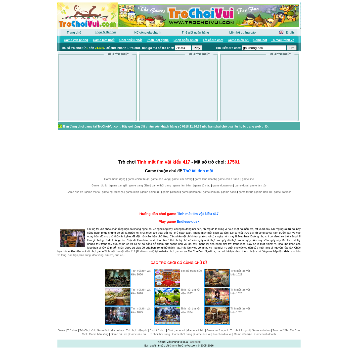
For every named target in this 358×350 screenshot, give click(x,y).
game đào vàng (160, 178)
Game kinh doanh (265, 334)
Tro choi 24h (280, 330)
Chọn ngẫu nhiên (186, 40)
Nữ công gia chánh (147, 32)
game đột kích (282, 191)
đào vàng (97, 255)
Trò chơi (72, 330)
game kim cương (182, 178)
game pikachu (171, 191)
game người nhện (113, 191)
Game (61, 330)
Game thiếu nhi (238, 40)
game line (248, 178)
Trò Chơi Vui (87, 330)
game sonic (229, 191)
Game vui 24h (195, 330)
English (291, 32)
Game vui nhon (261, 330)
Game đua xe (75, 191)
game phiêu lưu (150, 191)
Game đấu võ (119, 334)
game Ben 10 (264, 191)
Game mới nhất (104, 40)
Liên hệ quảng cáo (242, 32)
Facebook (194, 341)
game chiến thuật (138, 178)
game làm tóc (258, 185)
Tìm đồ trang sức (191, 270)
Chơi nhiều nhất (130, 40)
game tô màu (202, 185)
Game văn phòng (76, 40)
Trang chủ (74, 32)
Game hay (117, 330)
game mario (92, 191)
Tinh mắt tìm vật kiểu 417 (198, 214)
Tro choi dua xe (222, 334)
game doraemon (222, 185)
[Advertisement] (97, 89)
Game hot (260, 40)
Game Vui (103, 330)
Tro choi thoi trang (159, 334)
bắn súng (85, 255)
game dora (241, 185)
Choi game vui (176, 330)
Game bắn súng (98, 334)
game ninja (132, 191)
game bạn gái (118, 185)
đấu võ (109, 255)
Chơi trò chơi (157, 330)
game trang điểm (139, 185)
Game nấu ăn (99, 185)
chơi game (175, 251)
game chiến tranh (228, 178)
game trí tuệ (246, 191)
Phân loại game (158, 40)
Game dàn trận (243, 334)
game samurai (211, 191)
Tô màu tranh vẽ (282, 40)
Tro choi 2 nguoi (240, 330)
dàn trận (73, 255)
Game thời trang (182, 334)
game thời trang (161, 185)
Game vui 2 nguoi (217, 330)
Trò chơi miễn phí (136, 330)
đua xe (119, 255)
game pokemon (191, 191)
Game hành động (115, 178)
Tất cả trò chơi (213, 40)
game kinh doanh (205, 178)
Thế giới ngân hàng (195, 32)
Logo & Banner (105, 32)
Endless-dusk (188, 221)
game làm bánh (182, 185)
